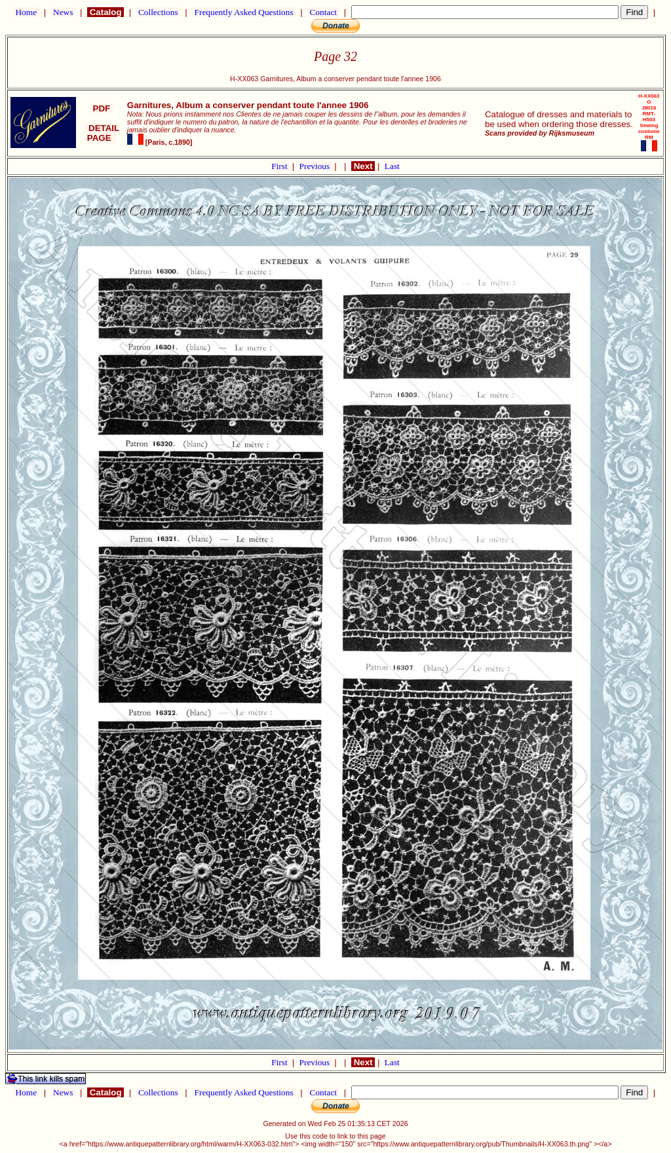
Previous (315, 166)
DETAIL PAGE (102, 133)
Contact (323, 12)
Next (363, 166)
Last (392, 166)
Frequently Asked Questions (244, 12)
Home (26, 12)
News (63, 12)
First (280, 166)
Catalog (105, 12)
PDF (101, 108)
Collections (158, 12)
